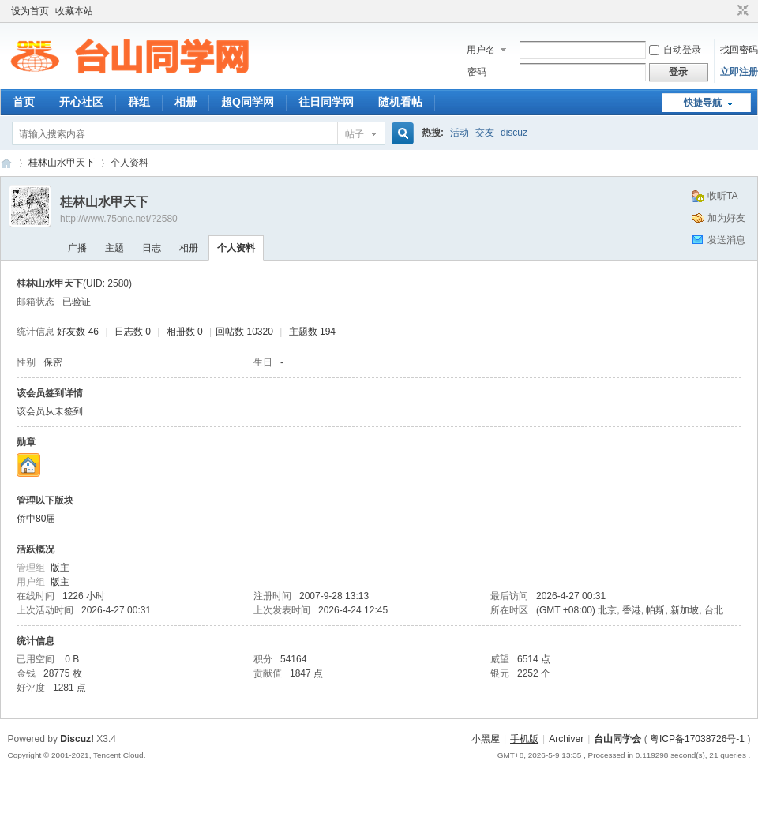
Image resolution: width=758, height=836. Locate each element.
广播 (77, 247)
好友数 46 (78, 331)
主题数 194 (312, 331)
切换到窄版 (741, 11)
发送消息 (726, 240)
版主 (60, 567)
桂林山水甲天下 (61, 162)
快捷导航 (703, 102)
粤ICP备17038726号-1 (697, 738)
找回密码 (739, 49)
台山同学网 (6, 163)
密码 (476, 71)
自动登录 (675, 49)
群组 (139, 102)
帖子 (354, 134)
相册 (185, 102)
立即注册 (739, 71)
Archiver (566, 738)
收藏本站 (74, 11)
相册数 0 (185, 331)
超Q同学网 (247, 102)
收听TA (722, 195)
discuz (514, 132)
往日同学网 (326, 102)
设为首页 (30, 11)
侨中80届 (36, 518)
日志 (151, 247)
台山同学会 (617, 738)
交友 (484, 132)
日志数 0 (132, 331)
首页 (24, 102)
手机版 (524, 738)
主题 (114, 247)
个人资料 (236, 247)
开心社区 (81, 102)
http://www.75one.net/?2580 (119, 218)
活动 (459, 132)
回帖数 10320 (244, 331)
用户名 (481, 49)
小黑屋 (485, 738)
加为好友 (726, 217)
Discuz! (77, 738)
